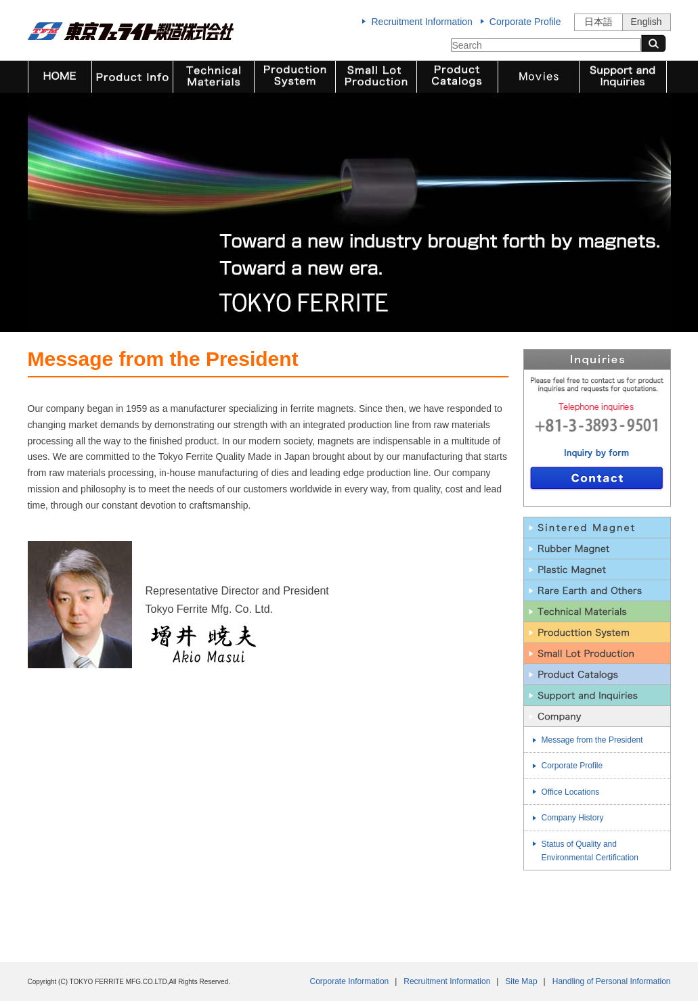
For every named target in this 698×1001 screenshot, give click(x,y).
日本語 (598, 21)
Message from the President (592, 740)
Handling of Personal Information (611, 981)
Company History (573, 817)
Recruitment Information (421, 21)
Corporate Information (349, 981)
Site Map (521, 981)
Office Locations (571, 792)
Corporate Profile (525, 21)
